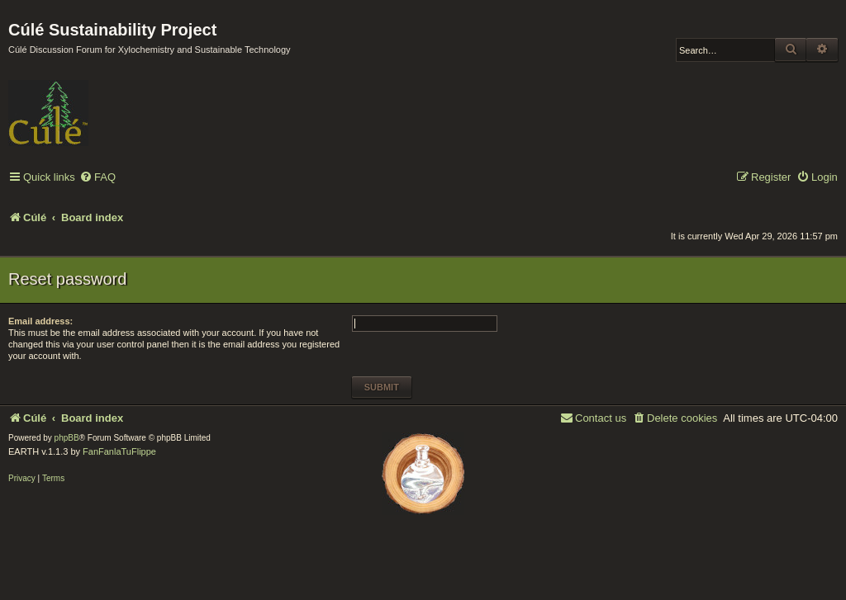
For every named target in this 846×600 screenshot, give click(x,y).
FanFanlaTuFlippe (119, 451)
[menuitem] (97, 178)
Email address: (40, 321)
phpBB (67, 437)
